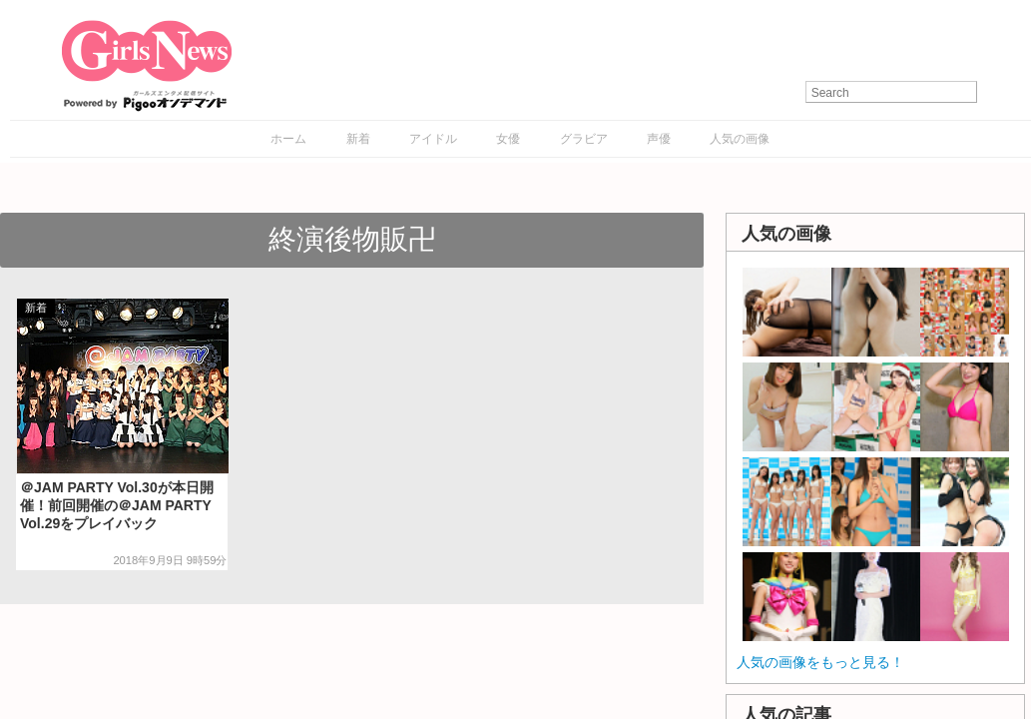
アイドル (433, 139)
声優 (659, 139)
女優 (508, 139)
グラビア (584, 139)
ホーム (288, 139)
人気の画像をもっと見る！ (820, 662)
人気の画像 (740, 139)
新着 (358, 139)
